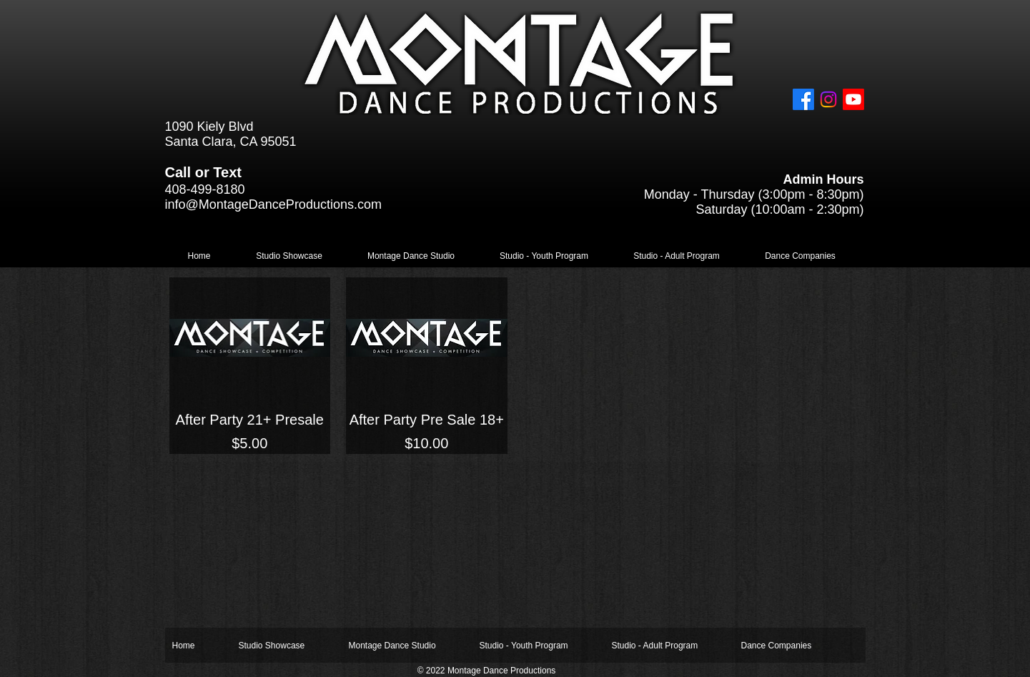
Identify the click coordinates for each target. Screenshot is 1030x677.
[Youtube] (853, 99)
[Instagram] (828, 99)
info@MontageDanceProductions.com (273, 204)
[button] (289, 256)
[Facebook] (803, 99)
